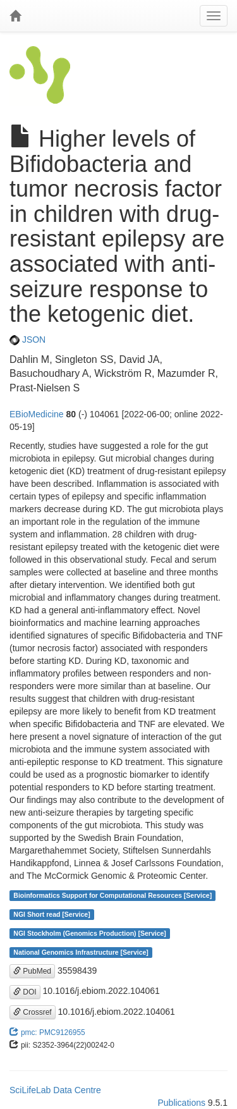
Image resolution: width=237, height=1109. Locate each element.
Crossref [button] (32, 1012)
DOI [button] (25, 992)
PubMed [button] (32, 971)
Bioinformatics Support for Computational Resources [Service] (112, 895)
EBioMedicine (36, 414)
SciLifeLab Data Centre (55, 1090)
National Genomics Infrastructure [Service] (81, 952)
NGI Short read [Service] (51, 914)
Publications (181, 1103)
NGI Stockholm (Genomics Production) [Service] (89, 933)
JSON (27, 339)
